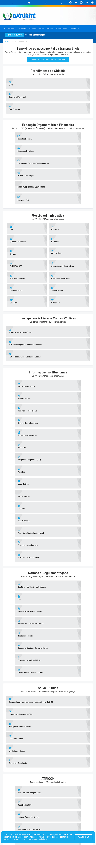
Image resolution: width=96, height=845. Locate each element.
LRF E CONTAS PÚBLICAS (61, 28)
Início (7, 41)
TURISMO (41, 28)
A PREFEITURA (22, 28)
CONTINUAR (83, 837)
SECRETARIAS (32, 28)
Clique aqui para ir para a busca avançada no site (48, 59)
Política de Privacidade (46, 837)
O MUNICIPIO (11, 28)
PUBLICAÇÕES (74, 28)
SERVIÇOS (49, 28)
